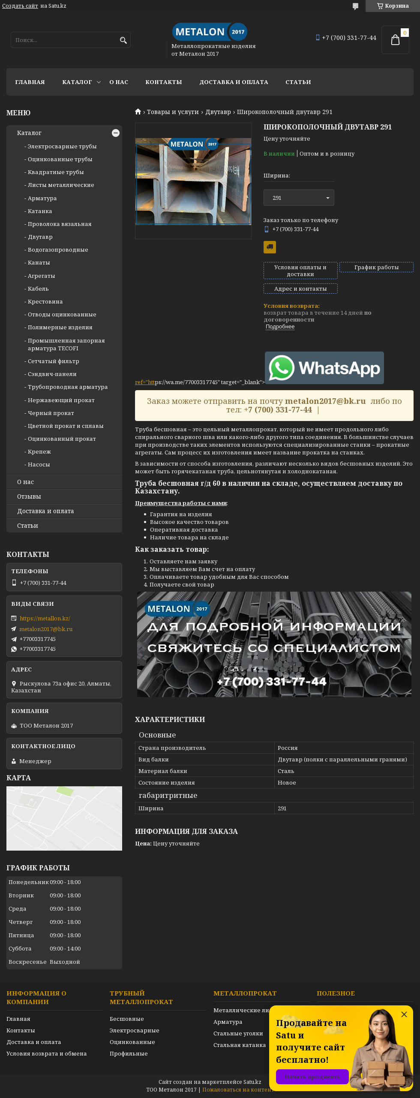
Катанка (40, 211)
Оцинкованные (132, 1042)
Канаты (39, 262)
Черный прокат (51, 413)
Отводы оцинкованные (62, 314)
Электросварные (134, 1030)
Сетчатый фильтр (53, 361)
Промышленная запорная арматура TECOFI (66, 344)
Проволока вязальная (60, 224)
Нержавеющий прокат (61, 400)
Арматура (42, 198)
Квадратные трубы (56, 172)
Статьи (298, 82)
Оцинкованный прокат (62, 438)
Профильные (129, 1053)
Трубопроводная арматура (68, 387)
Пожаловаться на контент (238, 1089)
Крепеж (39, 451)
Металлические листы (246, 1010)
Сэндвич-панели (52, 374)
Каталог (77, 82)
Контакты (163, 82)
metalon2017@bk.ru (45, 629)
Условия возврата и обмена (46, 1053)
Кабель (38, 288)
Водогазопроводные (58, 249)
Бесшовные (127, 1019)
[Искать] (123, 40)
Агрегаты (41, 276)
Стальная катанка (239, 1045)
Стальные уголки (238, 1033)
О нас (118, 82)
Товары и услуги (173, 111)
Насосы (39, 464)
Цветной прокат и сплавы (66, 426)
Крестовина (45, 301)
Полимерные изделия (60, 327)
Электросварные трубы (62, 146)
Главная (30, 82)
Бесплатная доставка (270, 247)
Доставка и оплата (233, 82)
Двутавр (218, 111)
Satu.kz (252, 1082)
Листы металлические (61, 185)
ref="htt (145, 382)
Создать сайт (20, 6)
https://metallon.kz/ (45, 618)
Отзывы (29, 496)
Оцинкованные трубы (60, 159)
